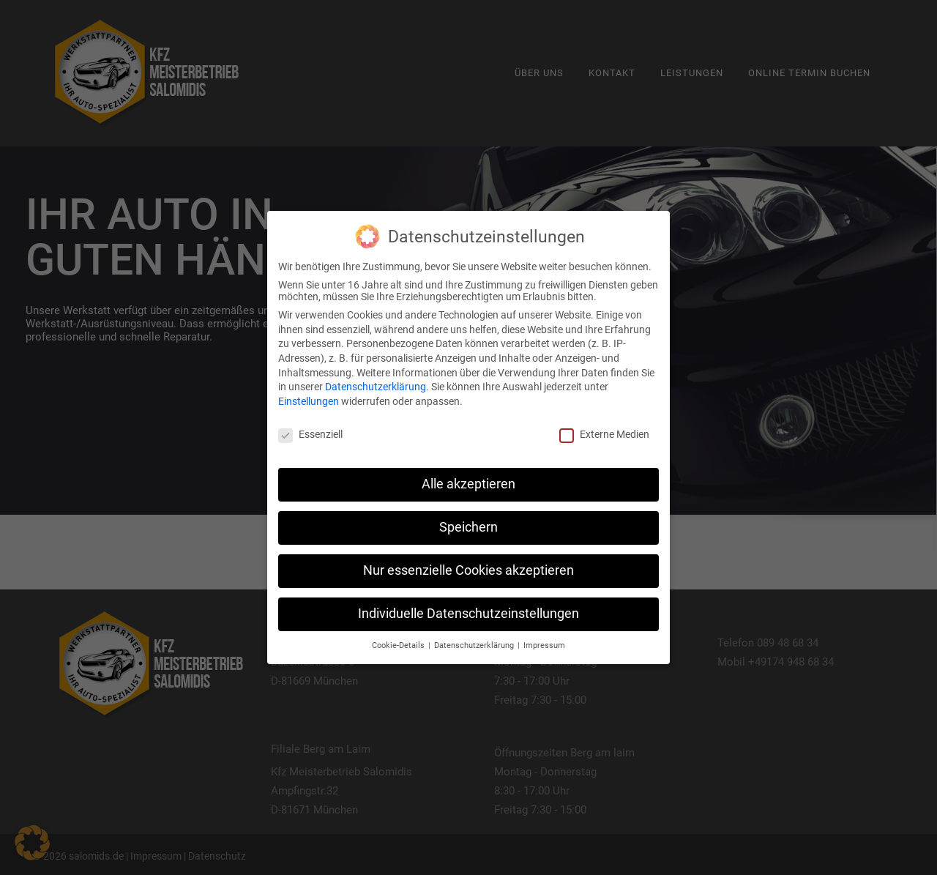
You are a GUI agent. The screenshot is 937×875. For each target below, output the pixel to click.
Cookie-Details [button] (399, 645)
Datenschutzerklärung (375, 386)
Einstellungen (308, 401)
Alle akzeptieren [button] (468, 484)
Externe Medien (604, 434)
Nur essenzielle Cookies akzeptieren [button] (468, 570)
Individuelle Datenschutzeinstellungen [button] (468, 613)
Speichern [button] (468, 527)
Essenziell (310, 434)
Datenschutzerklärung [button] (475, 645)
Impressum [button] (544, 645)
